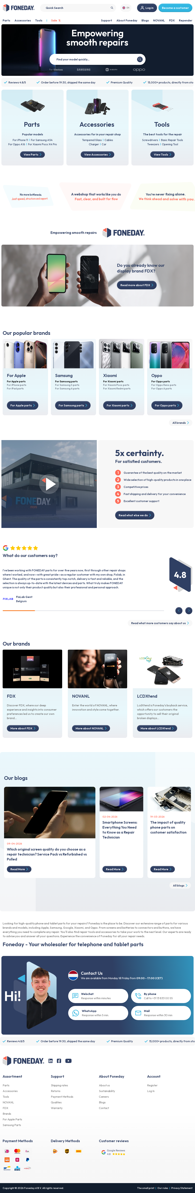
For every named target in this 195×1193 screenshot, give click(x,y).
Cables (109, 140)
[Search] (78, 8)
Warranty (57, 1108)
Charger (94, 144)
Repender (185, 20)
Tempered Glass (92, 140)
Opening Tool (170, 144)
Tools (6, 1096)
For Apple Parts (12, 1119)
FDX (172, 20)
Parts (6, 1085)
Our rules (162, 1188)
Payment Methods (62, 1096)
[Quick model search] (97, 59)
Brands (7, 1113)
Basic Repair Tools (172, 140)
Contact (104, 1108)
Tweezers (153, 144)
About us (104, 1085)
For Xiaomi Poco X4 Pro (42, 144)
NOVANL (159, 20)
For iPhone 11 (20, 140)
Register (152, 1085)
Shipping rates (59, 1085)
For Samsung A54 (41, 140)
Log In (151, 1091)
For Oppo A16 (16, 144)
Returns (55, 1091)
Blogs (145, 20)
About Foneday (126, 20)
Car (104, 144)
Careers (104, 1096)
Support (106, 20)
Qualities (56, 1102)
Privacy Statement (181, 1188)
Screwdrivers (150, 140)
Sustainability (107, 1091)
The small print (145, 1188)
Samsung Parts (12, 1125)
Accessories (10, 1091)
